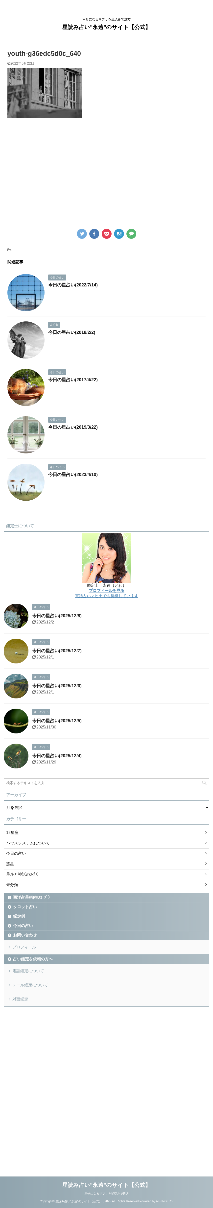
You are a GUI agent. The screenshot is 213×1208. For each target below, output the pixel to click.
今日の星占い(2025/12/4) (57, 755)
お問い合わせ (25, 935)
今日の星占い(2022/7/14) (73, 284)
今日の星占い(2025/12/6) (57, 685)
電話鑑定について (28, 971)
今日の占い (23, 926)
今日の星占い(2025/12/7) (57, 650)
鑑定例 (19, 916)
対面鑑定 (20, 999)
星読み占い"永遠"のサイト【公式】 (106, 27)
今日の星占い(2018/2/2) (71, 332)
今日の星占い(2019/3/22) (73, 427)
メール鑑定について (30, 985)
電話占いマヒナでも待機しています (106, 596)
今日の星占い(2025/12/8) (57, 615)
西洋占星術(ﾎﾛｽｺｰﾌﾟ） (32, 897)
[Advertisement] (49, 177)
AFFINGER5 (164, 1201)
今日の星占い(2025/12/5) (57, 720)
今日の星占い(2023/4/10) (73, 474)
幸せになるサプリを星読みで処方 (106, 1193)
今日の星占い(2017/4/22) (73, 379)
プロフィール (24, 947)
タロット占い (25, 907)
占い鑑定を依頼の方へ (33, 959)
